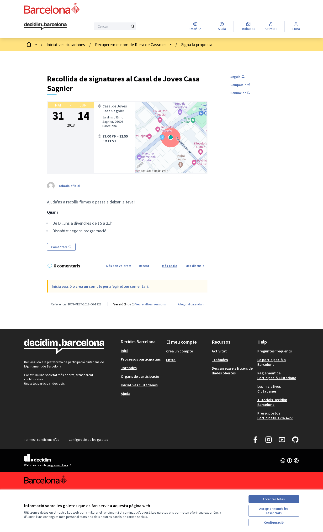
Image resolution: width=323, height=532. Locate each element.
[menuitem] (142, 350)
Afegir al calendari (191, 304)
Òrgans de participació (140, 376)
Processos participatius (141, 359)
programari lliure (59, 465)
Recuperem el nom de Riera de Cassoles (130, 44)
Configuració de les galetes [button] (88, 439)
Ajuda (125, 393)
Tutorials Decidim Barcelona (272, 402)
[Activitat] (271, 26)
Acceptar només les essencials (273, 510)
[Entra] (296, 26)
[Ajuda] (222, 26)
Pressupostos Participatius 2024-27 (275, 415)
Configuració (274, 522)
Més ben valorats (119, 266)
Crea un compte (179, 351)
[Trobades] (248, 26)
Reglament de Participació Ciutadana (276, 375)
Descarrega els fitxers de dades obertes (232, 370)
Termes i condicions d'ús (41, 439)
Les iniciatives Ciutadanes (269, 389)
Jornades (129, 367)
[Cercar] (115, 26)
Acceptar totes (274, 499)
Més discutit (194, 266)
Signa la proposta (196, 44)
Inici (124, 350)
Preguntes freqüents (274, 351)
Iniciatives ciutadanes (66, 44)
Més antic (169, 266)
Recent (144, 266)
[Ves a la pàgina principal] (45, 26)
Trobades (220, 359)
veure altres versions (150, 304)
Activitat (219, 351)
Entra (170, 359)
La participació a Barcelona (271, 362)
